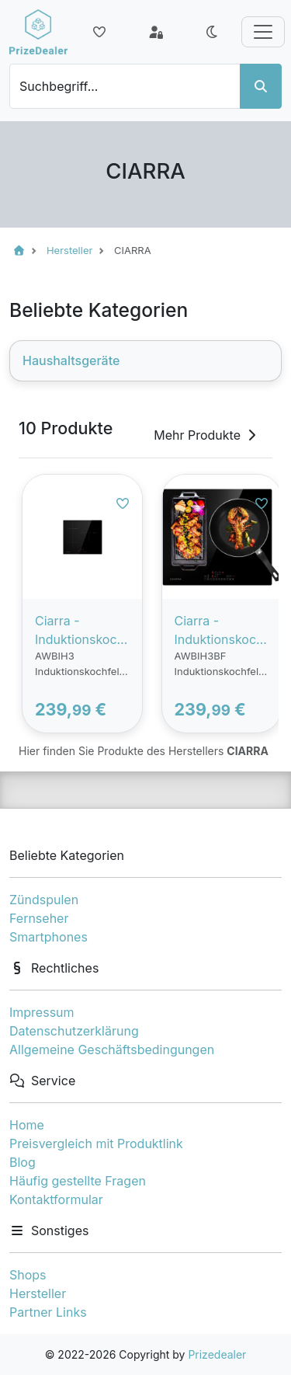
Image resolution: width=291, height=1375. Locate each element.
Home (26, 1125)
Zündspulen (43, 899)
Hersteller (37, 1293)
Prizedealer (217, 1354)
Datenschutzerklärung (74, 1031)
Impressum (41, 1012)
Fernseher (38, 918)
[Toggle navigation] (263, 31)
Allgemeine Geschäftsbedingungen (111, 1049)
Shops (28, 1275)
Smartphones (48, 937)
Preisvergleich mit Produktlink (96, 1143)
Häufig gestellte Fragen (77, 1181)
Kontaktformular (56, 1199)
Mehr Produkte (206, 435)
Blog (22, 1162)
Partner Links (48, 1312)
